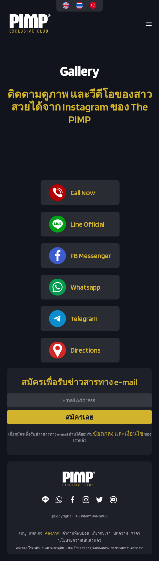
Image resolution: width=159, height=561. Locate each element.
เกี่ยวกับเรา (101, 533)
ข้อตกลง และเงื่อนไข (118, 433)
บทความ (120, 533)
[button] (147, 24)
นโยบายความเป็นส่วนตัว (79, 540)
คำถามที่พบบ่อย (75, 533)
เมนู (22, 533)
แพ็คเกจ (35, 533)
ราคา (135, 533)
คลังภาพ (52, 533)
